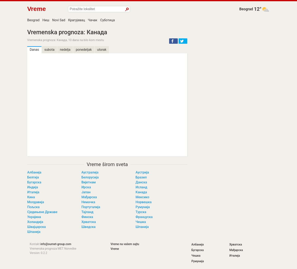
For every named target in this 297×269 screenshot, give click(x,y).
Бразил (141, 177)
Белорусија (90, 177)
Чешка (141, 222)
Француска (144, 217)
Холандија (35, 222)
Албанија (34, 172)
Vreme (115, 248)
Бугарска (34, 182)
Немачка (88, 202)
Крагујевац (76, 20)
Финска (87, 217)
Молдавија (35, 202)
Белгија (33, 177)
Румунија (143, 207)
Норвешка (144, 202)
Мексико (142, 197)
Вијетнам (88, 182)
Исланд (141, 187)
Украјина (34, 217)
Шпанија (142, 227)
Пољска (33, 207)
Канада (141, 192)
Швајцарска (36, 227)
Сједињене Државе (42, 212)
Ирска (86, 187)
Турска (141, 212)
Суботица (107, 20)
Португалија (90, 207)
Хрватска (88, 222)
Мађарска (89, 197)
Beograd (246, 9)
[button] (173, 41)
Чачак (92, 20)
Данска (141, 182)
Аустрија (142, 172)
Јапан (86, 192)
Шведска (88, 227)
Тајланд (87, 212)
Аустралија (90, 172)
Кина (31, 197)
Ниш (45, 20)
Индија (32, 187)
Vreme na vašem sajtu (125, 244)
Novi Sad (58, 20)
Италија (33, 192)
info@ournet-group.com (55, 244)
